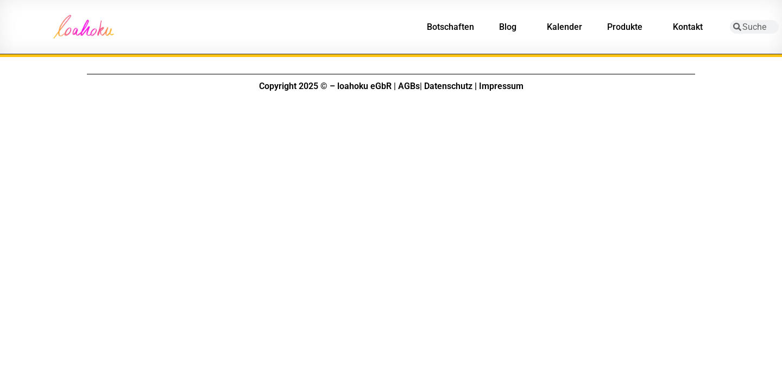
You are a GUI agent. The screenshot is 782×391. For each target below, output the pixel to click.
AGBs (409, 86)
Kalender (564, 27)
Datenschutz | (450, 86)
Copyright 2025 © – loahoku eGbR (325, 86)
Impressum (501, 86)
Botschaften (450, 27)
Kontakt (690, 27)
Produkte (627, 27)
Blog (510, 27)
